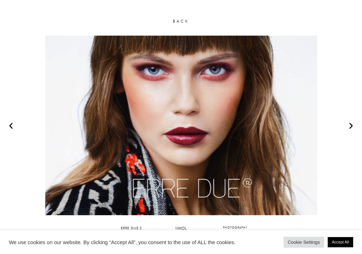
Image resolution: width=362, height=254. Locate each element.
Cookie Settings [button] (304, 242)
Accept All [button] (340, 242)
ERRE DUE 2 (131, 228)
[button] (11, 125)
